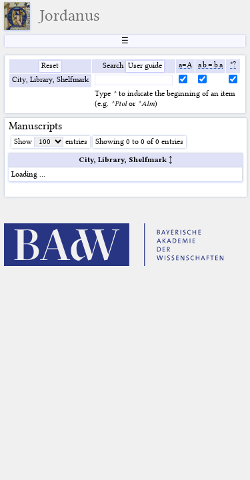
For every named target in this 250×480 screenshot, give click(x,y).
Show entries (50, 141)
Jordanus (69, 15)
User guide (145, 65)
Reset (50, 65)
